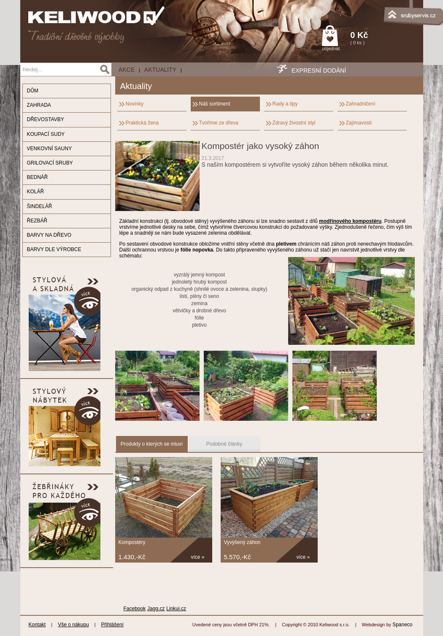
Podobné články (224, 444)
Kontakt (37, 625)
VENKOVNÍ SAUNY (49, 149)
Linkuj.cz (176, 609)
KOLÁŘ (35, 192)
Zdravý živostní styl (294, 123)
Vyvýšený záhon (242, 542)
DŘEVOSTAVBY (45, 119)
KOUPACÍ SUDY (46, 134)
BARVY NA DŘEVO (49, 235)
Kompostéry (132, 542)
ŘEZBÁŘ (37, 221)
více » (198, 557)
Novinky (135, 104)
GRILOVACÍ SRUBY (50, 163)
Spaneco (402, 625)
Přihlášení (112, 625)
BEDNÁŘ (37, 177)
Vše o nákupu (73, 625)
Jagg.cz (156, 609)
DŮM (32, 91)
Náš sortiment (214, 104)
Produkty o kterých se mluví (152, 444)
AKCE (127, 69)
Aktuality (160, 69)
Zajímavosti (359, 123)
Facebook (135, 609)
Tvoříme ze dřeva (218, 123)
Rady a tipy (285, 104)
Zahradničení (360, 104)
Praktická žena (142, 123)
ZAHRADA (39, 105)
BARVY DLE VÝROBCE (54, 249)
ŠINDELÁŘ (39, 206)
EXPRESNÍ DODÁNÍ (319, 70)
